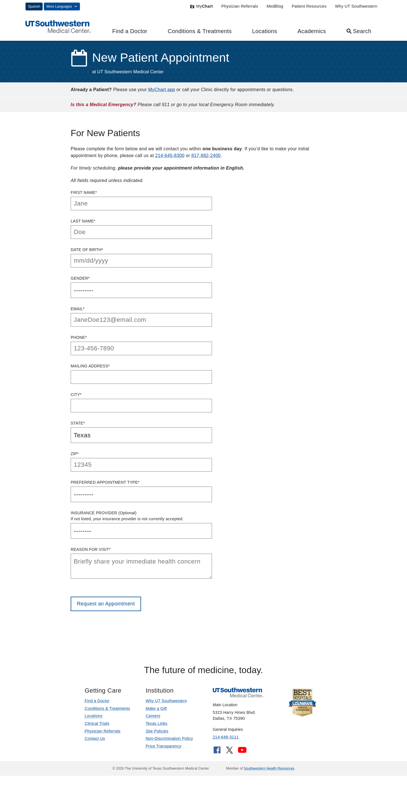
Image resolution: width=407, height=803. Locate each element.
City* (141, 402)
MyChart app (161, 89)
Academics (312, 31)
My (201, 6)
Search (359, 31)
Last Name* (141, 229)
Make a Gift (156, 708)
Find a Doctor (129, 31)
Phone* (141, 345)
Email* (141, 317)
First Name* (141, 200)
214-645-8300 (169, 155)
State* (141, 432)
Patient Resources (309, 6)
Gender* (141, 287)
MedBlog (275, 6)
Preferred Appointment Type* (141, 491)
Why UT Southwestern (356, 6)
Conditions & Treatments (200, 31)
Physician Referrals (239, 6)
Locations (264, 31)
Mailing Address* (141, 374)
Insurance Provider (141, 525)
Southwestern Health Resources (269, 768)
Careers (153, 716)
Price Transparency (163, 746)
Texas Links (156, 723)
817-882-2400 (205, 155)
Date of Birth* (141, 257)
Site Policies (157, 731)
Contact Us (95, 738)
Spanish (34, 6)
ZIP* (141, 461)
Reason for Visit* (141, 563)
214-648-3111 (226, 737)
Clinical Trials (97, 723)
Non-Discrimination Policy (169, 738)
